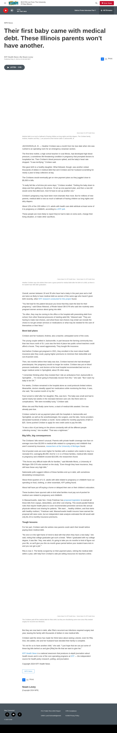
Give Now (108, 3)
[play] (5, 10)
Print (110, 58)
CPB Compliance (71, 711)
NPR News (8, 23)
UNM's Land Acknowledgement (51, 715)
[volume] (12, 10)
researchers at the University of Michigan (63, 446)
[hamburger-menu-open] (5, 3)
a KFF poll (60, 209)
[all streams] (106, 10)
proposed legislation (72, 500)
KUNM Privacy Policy (72, 715)
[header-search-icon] (96, 3)
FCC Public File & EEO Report (51, 711)
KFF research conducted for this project (55, 299)
